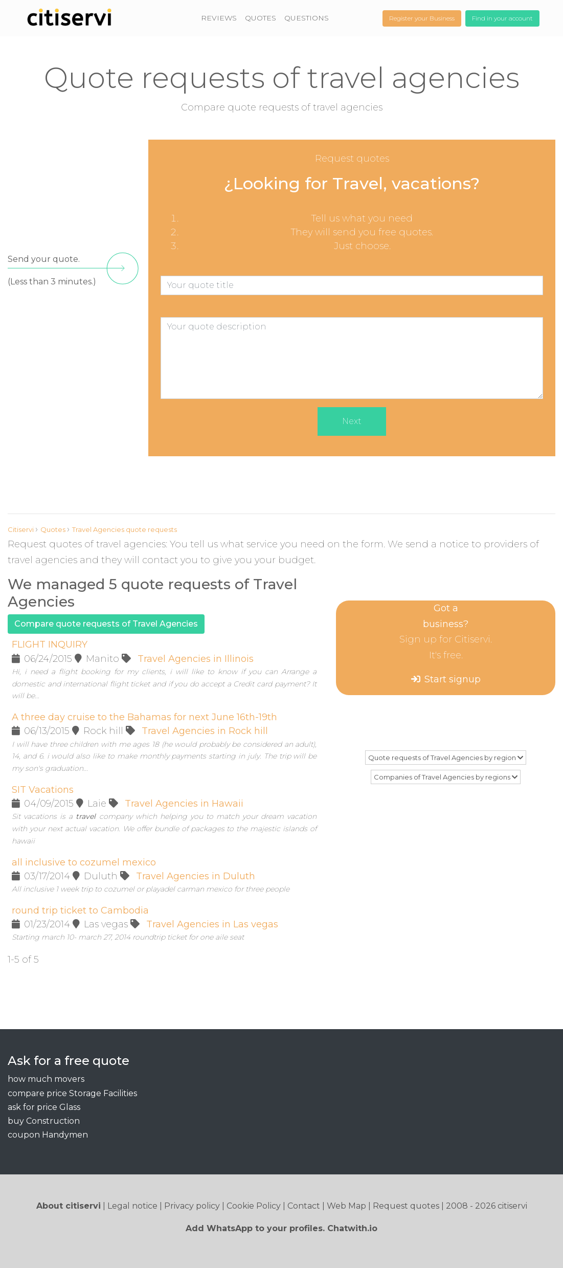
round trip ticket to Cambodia (80, 910)
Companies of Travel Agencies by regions (445, 777)
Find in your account (502, 18)
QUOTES (260, 18)
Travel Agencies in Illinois (196, 658)
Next (352, 421)
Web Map (346, 1206)
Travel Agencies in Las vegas (212, 924)
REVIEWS (219, 18)
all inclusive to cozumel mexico (84, 862)
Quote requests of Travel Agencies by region (445, 757)
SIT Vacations (43, 789)
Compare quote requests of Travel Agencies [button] (106, 624)
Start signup (452, 679)
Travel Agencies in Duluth (195, 876)
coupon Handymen (48, 1135)
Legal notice (132, 1206)
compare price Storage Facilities (72, 1093)
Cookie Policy (254, 1206)
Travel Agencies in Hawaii (184, 803)
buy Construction (44, 1121)
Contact (303, 1206)
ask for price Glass (44, 1107)
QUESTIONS (306, 18)
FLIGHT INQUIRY (49, 644)
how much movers (46, 1079)
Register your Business (422, 18)
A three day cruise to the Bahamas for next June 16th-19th (144, 717)
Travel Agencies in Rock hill (205, 731)
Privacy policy (192, 1206)
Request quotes (406, 1206)
